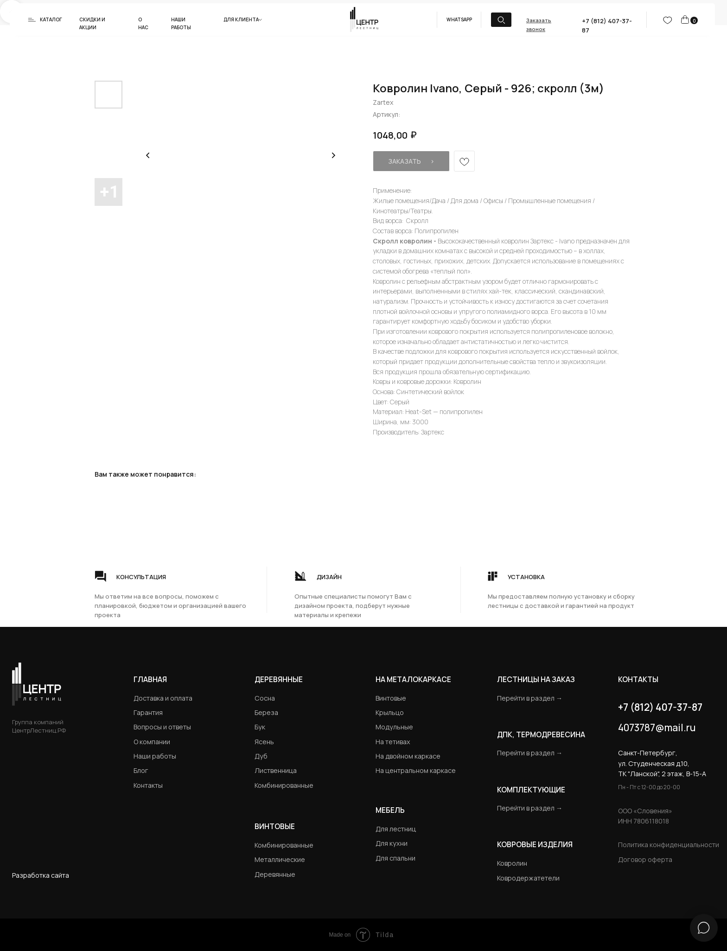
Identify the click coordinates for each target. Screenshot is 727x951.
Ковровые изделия (535, 844)
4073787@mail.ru (656, 727)
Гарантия (148, 712)
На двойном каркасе (408, 756)
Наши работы (155, 756)
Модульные (394, 726)
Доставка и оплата (163, 698)
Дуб (261, 756)
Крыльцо (390, 712)
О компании (152, 741)
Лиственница (276, 770)
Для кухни (392, 843)
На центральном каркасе (416, 770)
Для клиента (241, 19)
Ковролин (512, 863)
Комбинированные (284, 785)
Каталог (51, 19)
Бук (260, 726)
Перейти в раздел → (529, 698)
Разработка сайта (40, 875)
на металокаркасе (413, 679)
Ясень (264, 741)
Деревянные (279, 679)
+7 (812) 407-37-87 (660, 707)
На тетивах (393, 741)
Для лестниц (396, 828)
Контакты (148, 785)
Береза (266, 712)
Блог (141, 770)
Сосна (265, 698)
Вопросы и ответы (162, 726)
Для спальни (395, 858)
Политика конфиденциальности (668, 844)
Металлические (280, 859)
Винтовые (391, 698)
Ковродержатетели (528, 878)
